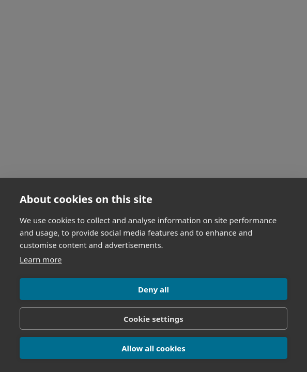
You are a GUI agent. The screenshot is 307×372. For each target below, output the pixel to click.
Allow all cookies (153, 348)
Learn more (41, 259)
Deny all (153, 289)
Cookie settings (153, 319)
